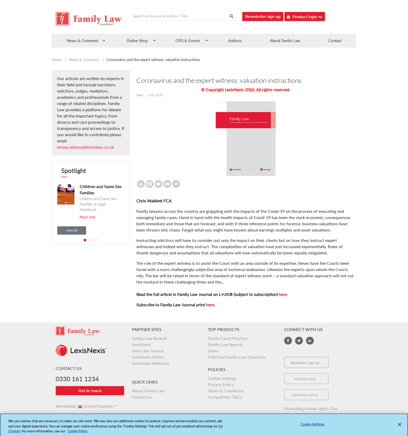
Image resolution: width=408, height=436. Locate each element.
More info (87, 217)
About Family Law (285, 40)
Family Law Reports (225, 344)
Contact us (142, 396)
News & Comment (84, 59)
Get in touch (89, 390)
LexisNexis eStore (148, 356)
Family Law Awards (149, 338)
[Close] (399, 427)
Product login (304, 15)
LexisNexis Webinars (150, 363)
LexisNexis (141, 344)
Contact (335, 40)
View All (71, 230)
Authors (235, 40)
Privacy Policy (221, 384)
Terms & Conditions (226, 390)
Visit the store (305, 379)
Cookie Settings (222, 378)
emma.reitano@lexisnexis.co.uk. (86, 146)
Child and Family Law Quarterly (236, 356)
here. (283, 294)
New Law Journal (148, 350)
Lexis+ (213, 350)
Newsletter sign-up (262, 16)
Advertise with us (305, 395)
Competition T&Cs (225, 396)
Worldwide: (64, 406)
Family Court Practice (227, 338)
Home (57, 59)
